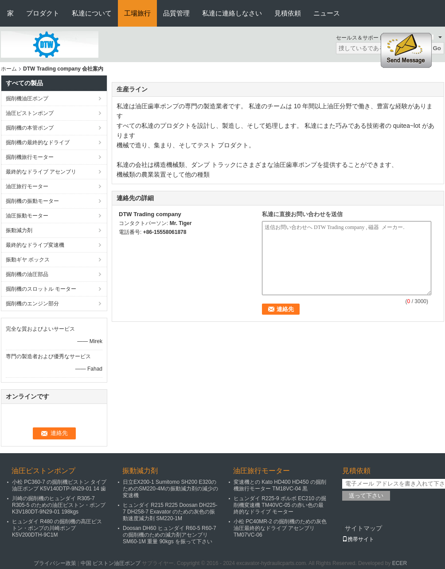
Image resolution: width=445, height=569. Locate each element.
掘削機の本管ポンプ (30, 128)
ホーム (9, 69)
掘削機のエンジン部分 (32, 303)
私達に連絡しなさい (232, 13)
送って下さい (366, 495)
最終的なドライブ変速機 (35, 245)
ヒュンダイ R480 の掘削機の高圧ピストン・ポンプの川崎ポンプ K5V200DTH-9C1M (57, 528)
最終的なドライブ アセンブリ (41, 172)
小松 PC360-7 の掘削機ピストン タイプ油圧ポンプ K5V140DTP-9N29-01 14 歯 (59, 485)
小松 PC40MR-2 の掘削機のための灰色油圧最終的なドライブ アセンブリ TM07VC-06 (280, 528)
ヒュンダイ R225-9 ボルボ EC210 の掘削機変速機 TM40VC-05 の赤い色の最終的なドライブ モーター (280, 505)
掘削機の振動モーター (32, 201)
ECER (399, 563)
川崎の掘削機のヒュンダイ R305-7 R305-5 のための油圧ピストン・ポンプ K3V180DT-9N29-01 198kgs (58, 505)
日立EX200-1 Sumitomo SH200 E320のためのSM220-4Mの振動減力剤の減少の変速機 (170, 488)
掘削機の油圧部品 (27, 274)
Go (437, 48)
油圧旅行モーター (27, 186)
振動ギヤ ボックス (28, 260)
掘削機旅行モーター (30, 157)
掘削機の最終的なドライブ (38, 142)
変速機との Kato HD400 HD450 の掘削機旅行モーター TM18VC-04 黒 (280, 485)
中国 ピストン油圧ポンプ (111, 563)
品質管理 (176, 13)
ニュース (326, 13)
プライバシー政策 (55, 563)
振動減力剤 (19, 230)
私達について (92, 13)
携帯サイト (358, 539)
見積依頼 (287, 13)
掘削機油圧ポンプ (27, 98)
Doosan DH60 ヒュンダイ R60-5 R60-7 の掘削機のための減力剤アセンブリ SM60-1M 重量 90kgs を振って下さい (169, 535)
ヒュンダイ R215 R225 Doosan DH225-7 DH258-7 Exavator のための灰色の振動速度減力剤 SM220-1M (170, 512)
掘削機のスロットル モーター (41, 289)
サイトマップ (363, 528)
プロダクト (42, 13)
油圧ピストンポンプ (30, 113)
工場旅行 (137, 13)
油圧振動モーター (27, 216)
